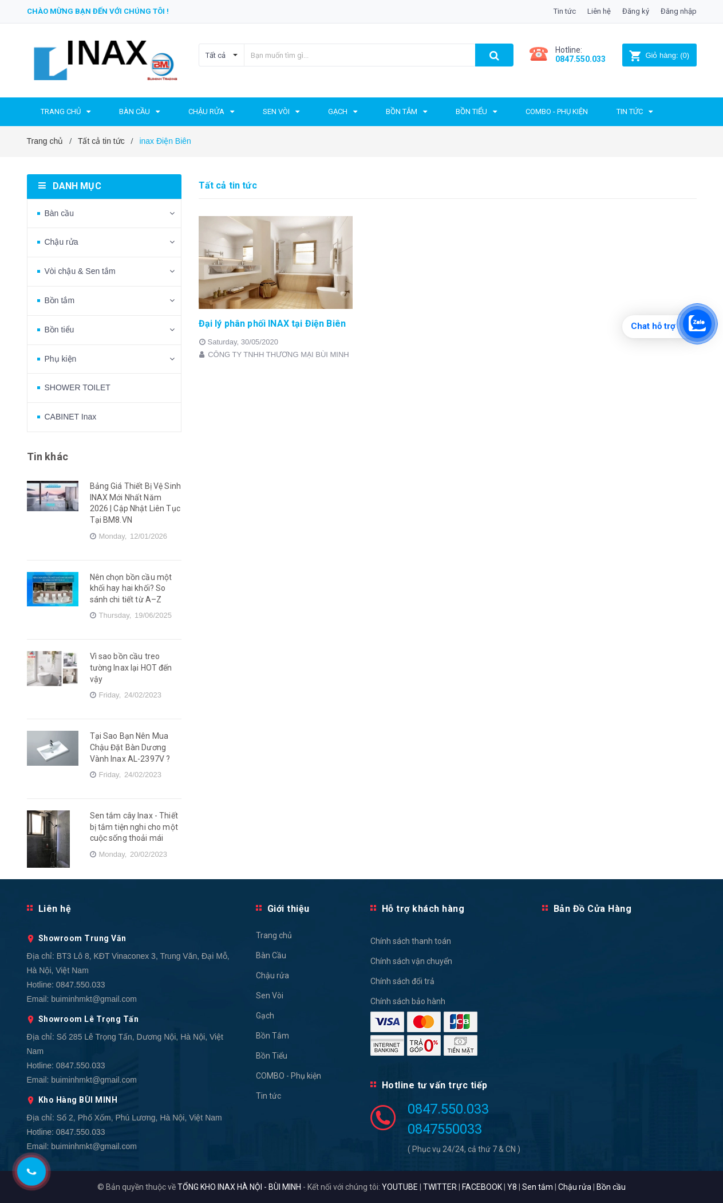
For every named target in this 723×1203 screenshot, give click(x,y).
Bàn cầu (59, 213)
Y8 (512, 1187)
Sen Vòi (269, 995)
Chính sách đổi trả (402, 981)
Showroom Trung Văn (82, 938)
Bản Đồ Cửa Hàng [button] (593, 908)
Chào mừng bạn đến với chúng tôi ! (98, 11)
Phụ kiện (61, 358)
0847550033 (445, 1129)
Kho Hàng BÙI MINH (78, 1099)
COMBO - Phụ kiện (288, 1075)
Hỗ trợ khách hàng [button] (423, 908)
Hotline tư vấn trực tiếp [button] (435, 1085)
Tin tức (565, 11)
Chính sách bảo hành (407, 1001)
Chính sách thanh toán (410, 941)
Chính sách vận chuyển (411, 961)
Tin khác (47, 456)
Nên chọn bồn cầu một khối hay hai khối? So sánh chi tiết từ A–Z (131, 588)
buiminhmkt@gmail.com (94, 999)
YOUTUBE (400, 1187)
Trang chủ (274, 935)
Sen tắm (537, 1187)
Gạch (265, 1015)
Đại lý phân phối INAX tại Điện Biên (272, 323)
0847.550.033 (80, 984)
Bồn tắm (60, 300)
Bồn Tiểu (271, 1055)
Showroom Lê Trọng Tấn (88, 1019)
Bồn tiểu (59, 329)
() (659, 55)
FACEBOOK (482, 1187)
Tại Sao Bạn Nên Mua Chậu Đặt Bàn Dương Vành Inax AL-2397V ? (130, 747)
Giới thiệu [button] (288, 908)
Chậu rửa (61, 241)
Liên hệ (599, 11)
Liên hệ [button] (55, 908)
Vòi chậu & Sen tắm (80, 271)
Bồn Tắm (272, 1035)
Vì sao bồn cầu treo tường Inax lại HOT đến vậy (131, 667)
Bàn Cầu (271, 955)
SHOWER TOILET (77, 387)
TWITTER (440, 1187)
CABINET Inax (71, 416)
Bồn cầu (611, 1187)
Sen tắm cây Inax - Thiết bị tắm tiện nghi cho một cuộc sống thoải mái (134, 827)
